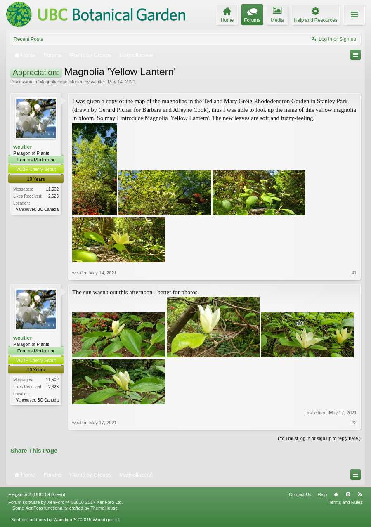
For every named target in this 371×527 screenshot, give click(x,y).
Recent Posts (28, 39)
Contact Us (300, 494)
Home (336, 494)
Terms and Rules (345, 502)
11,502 (52, 189)
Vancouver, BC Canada (37, 209)
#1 (354, 272)
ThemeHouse (104, 508)
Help (322, 494)
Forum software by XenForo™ (65, 502)
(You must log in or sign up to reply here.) (319, 438)
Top (348, 494)
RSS (360, 494)
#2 (354, 422)
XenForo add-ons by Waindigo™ (43, 519)
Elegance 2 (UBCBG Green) (36, 494)
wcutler (98, 81)
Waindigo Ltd (105, 519)
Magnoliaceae (53, 81)
